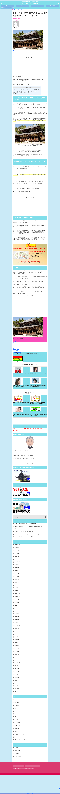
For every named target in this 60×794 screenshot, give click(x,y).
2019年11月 (17, 640)
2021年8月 (17, 580)
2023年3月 (17, 531)
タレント (14, 349)
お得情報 (17, 683)
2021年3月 (17, 594)
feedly (15, 342)
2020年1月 (17, 634)
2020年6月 (17, 620)
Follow (14, 341)
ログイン (17, 725)
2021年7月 (17, 583)
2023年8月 (17, 525)
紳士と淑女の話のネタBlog (30, 3)
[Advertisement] (30, 66)
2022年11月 (17, 536)
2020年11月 (17, 606)
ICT (16, 677)
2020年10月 (17, 609)
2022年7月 (17, 548)
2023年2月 (17, 534)
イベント (17, 686)
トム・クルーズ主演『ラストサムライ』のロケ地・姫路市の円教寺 (26, 90)
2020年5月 (17, 623)
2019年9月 (17, 646)
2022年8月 (17, 545)
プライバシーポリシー (52, 5)
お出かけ (17, 680)
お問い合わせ (30, 793)
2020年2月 (17, 632)
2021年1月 (17, 600)
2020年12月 (17, 603)
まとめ (15, 94)
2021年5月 (17, 588)
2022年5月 (17, 554)
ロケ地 (14, 351)
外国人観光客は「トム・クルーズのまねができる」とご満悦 (25, 91)
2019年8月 (17, 649)
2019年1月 (17, 669)
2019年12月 (17, 637)
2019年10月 (17, 643)
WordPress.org (18, 734)
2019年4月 (17, 660)
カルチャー (17, 688)
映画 (18, 349)
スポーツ (17, 691)
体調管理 (17, 706)
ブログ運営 (17, 700)
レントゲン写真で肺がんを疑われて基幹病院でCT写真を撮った (28, 511)
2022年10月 (17, 539)
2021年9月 (17, 577)
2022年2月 (17, 562)
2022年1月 (17, 565)
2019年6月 (17, 655)
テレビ (16, 697)
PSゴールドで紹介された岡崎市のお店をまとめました (26, 501)
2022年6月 (17, 551)
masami (14, 28)
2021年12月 (17, 568)
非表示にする (28, 88)
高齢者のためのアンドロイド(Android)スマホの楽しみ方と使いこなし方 (7, 7)
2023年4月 (17, 528)
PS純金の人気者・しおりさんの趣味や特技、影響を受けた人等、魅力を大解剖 (30, 505)
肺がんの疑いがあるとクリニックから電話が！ (25, 514)
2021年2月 (17, 597)
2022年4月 (17, 557)
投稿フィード (18, 728)
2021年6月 (17, 585)
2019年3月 (17, 663)
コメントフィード (19, 731)
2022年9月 (17, 542)
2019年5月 (17, 658)
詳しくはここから (30, 441)
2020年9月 (17, 611)
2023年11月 (17, 522)
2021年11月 (17, 571)
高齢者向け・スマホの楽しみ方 (21, 717)
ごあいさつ (22, 5)
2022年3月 (17, 560)
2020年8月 (17, 614)
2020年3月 (17, 629)
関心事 (16, 714)
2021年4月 (17, 591)
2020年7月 (17, 617)
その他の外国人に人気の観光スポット (21, 92)
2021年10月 (17, 574)
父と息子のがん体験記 (19, 711)
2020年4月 (17, 626)
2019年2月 (17, 666)
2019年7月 (17, 652)
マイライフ (17, 703)
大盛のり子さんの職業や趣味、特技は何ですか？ (25, 508)
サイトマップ (37, 5)
